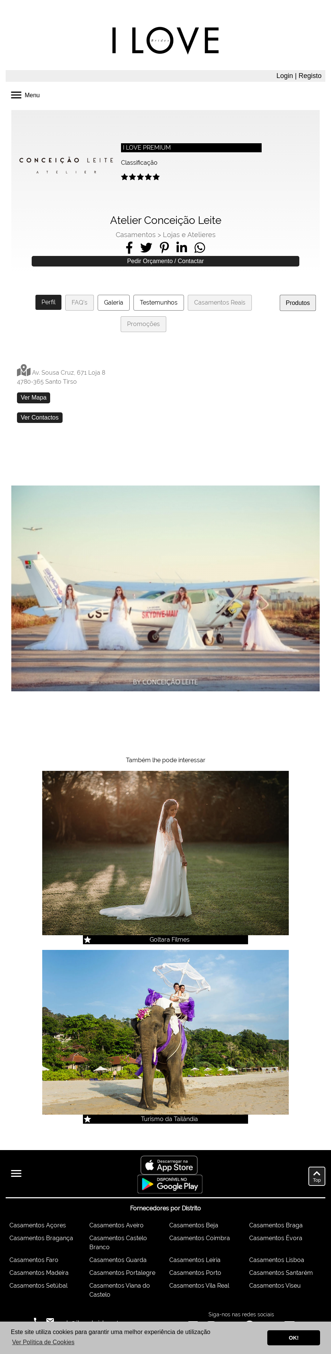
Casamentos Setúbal (38, 1285)
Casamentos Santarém (281, 1272)
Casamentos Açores (37, 1225)
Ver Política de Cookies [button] (43, 1342)
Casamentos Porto (195, 1272)
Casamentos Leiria (195, 1260)
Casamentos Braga (276, 1225)
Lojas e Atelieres (189, 235)
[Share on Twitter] (146, 248)
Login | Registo (299, 76)
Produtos (298, 303)
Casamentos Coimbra (199, 1238)
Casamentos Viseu (275, 1285)
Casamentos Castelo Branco (118, 1243)
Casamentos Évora (275, 1238)
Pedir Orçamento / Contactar (165, 261)
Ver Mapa (33, 397)
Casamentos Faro (33, 1260)
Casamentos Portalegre (122, 1272)
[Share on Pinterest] (164, 248)
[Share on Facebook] (129, 248)
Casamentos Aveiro (116, 1225)
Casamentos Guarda (118, 1260)
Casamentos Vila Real (199, 1285)
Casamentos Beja (193, 1225)
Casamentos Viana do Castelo (119, 1290)
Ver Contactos (40, 417)
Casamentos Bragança (41, 1238)
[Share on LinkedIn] (182, 248)
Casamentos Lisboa (276, 1260)
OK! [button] (294, 1338)
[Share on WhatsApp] (200, 248)
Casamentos (136, 235)
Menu (24, 94)
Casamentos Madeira (39, 1272)
